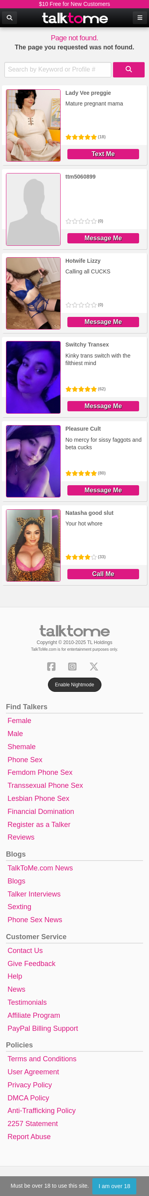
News (16, 989)
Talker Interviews (34, 894)
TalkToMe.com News (40, 868)
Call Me (103, 574)
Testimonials (27, 1002)
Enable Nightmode (74, 684)
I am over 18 (114, 1186)
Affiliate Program (34, 1015)
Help (15, 976)
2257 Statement (33, 1124)
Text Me (103, 154)
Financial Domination (41, 812)
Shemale (22, 747)
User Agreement (33, 1072)
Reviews (21, 837)
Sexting (19, 907)
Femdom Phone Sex (40, 772)
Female (19, 721)
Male (15, 734)
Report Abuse (29, 1137)
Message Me (103, 238)
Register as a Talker (39, 825)
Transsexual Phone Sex (45, 785)
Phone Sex (25, 760)
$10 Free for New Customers (74, 4)
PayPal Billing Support (43, 1028)
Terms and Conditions (42, 1059)
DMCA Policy (28, 1098)
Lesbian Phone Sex (38, 798)
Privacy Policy (30, 1085)
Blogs (16, 881)
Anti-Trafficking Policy (42, 1111)
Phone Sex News (35, 920)
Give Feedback (31, 964)
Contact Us (25, 951)
